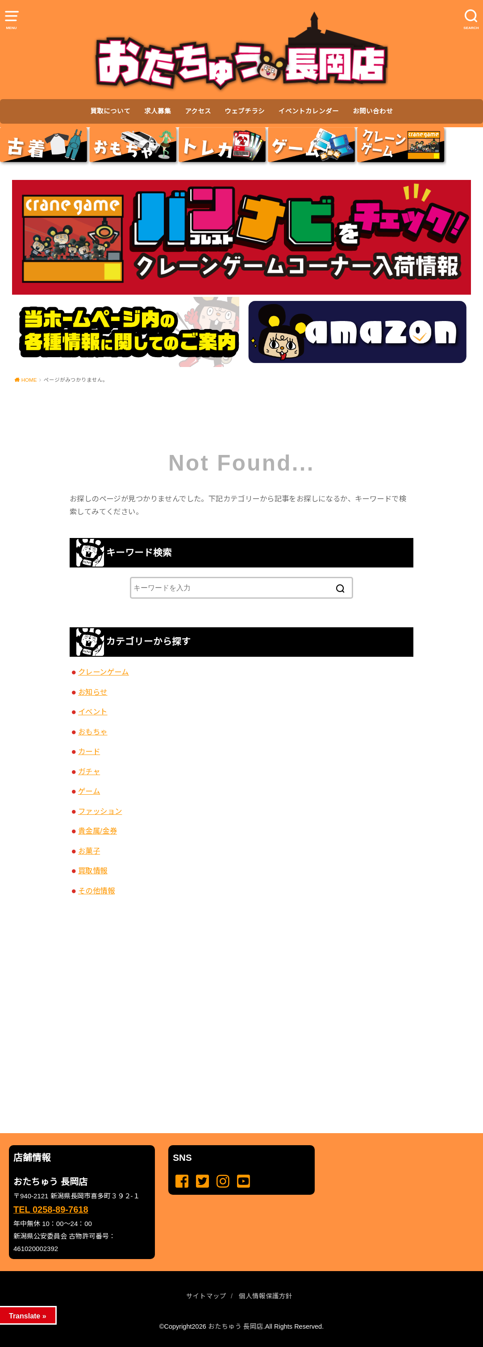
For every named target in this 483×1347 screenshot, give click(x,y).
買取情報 (93, 871)
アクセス (198, 111)
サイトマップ (206, 1296)
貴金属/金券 (97, 831)
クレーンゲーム (103, 672)
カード (89, 751)
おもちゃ (93, 732)
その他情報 (96, 891)
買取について (110, 111)
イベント (93, 712)
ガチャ (89, 771)
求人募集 (157, 111)
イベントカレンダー (309, 111)
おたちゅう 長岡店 (235, 1326)
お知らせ (93, 692)
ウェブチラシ (245, 111)
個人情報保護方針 (265, 1296)
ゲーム (89, 791)
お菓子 (89, 851)
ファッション (100, 811)
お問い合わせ (373, 111)
